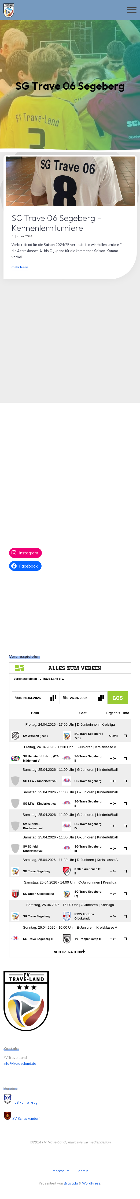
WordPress (91, 1183)
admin (83, 1171)
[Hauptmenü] (132, 10)
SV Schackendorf (26, 1118)
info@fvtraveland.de (19, 1063)
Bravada (70, 1183)
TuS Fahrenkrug (25, 1102)
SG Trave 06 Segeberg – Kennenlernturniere (56, 222)
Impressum (60, 1171)
